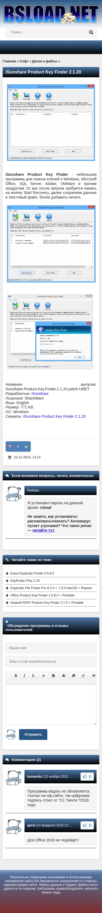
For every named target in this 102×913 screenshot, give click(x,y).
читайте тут (43, 530)
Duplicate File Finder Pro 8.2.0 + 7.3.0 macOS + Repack (51, 588)
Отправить (33, 734)
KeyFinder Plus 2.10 (25, 581)
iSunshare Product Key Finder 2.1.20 (54, 416)
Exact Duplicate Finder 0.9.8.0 (32, 573)
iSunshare (40, 393)
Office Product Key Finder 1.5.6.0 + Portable (42, 595)
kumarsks (34, 776)
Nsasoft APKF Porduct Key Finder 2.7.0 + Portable (47, 603)
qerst (31, 825)
